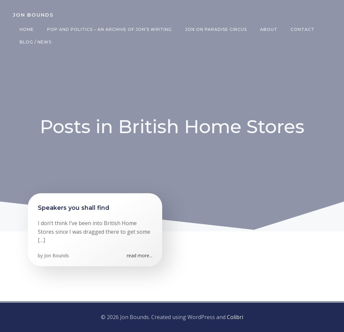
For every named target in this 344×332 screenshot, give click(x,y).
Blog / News (35, 42)
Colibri (235, 317)
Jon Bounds (56, 255)
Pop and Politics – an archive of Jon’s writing (109, 29)
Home (27, 29)
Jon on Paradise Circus (216, 29)
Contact (302, 29)
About (268, 29)
